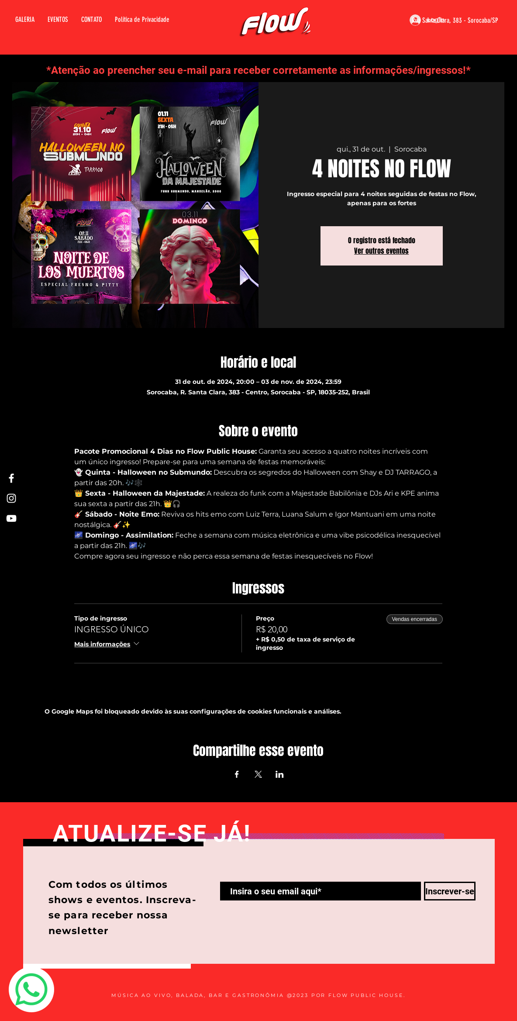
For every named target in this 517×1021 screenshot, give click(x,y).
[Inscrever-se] (450, 891)
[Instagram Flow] (11, 498)
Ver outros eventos (381, 251)
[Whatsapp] (31, 989)
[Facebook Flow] (11, 478)
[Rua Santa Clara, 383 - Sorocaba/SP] (444, 20)
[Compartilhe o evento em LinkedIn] (280, 774)
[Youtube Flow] (11, 518)
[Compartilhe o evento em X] (258, 774)
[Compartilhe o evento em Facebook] (237, 774)
